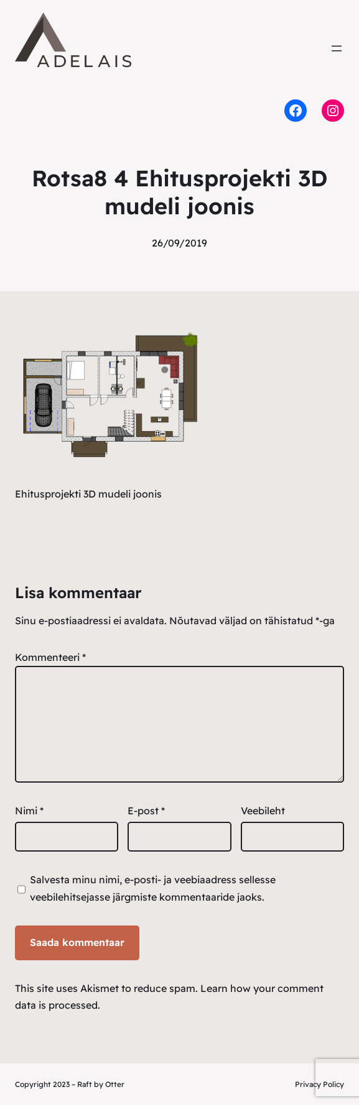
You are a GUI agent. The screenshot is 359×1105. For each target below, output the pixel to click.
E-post (146, 810)
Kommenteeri (50, 657)
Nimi (29, 810)
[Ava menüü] (336, 48)
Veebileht (263, 810)
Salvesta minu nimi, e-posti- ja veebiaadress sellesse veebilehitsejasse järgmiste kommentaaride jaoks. (153, 888)
